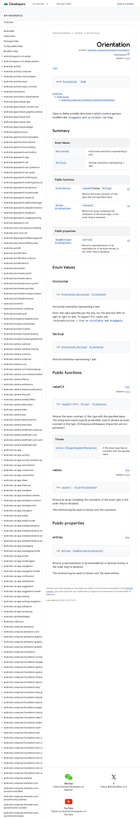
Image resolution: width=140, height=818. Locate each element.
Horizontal (62, 151)
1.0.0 (127, 58)
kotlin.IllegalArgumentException (76, 447)
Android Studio (125, 3)
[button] (20, 56)
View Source (120, 54)
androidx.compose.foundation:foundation (109, 50)
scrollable (94, 117)
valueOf (87, 188)
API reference (13, 15)
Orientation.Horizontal (75, 294)
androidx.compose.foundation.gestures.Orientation (88, 100)
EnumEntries (63, 239)
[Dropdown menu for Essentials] (48, 4)
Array (59, 205)
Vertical (61, 162)
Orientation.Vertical (74, 346)
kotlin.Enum (63, 96)
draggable (75, 117)
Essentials (38, 3)
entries (87, 239)
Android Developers (61, 33)
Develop (78, 33)
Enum (83, 81)
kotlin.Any (57, 93)
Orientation (70, 81)
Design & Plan (64, 3)
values (87, 205)
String (106, 188)
